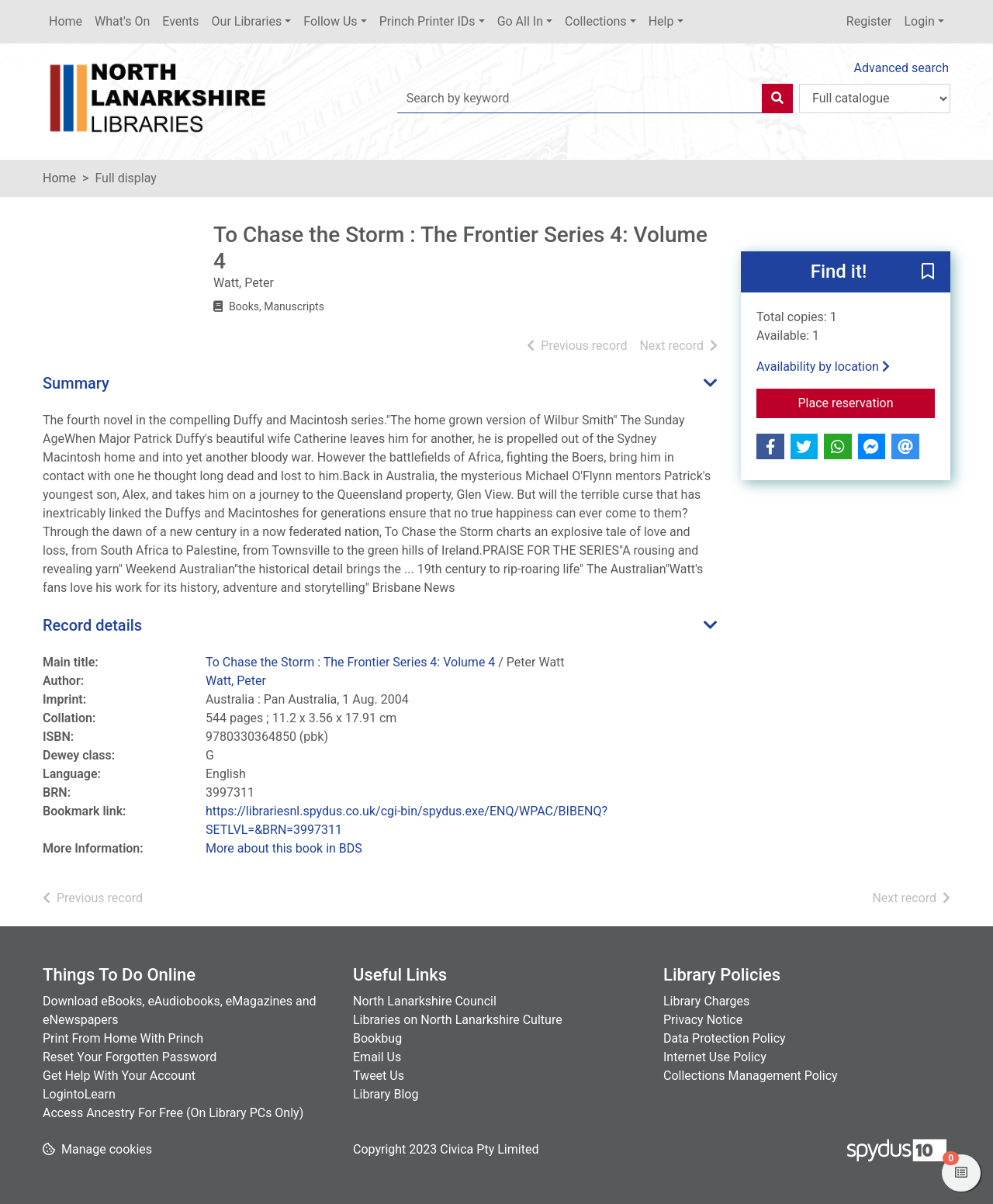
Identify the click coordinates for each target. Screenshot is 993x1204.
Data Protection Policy (724, 1038)
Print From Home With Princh (123, 1038)
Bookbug (377, 1038)
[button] (928, 273)
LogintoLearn (79, 1094)
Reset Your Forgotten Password (129, 1057)
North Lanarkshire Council (424, 1001)
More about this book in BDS (284, 848)
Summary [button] (76, 383)
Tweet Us (378, 1075)
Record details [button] (92, 625)
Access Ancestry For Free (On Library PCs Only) (173, 1112)
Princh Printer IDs (427, 21)
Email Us (377, 1057)
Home (65, 21)
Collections (596, 21)
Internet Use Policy (714, 1057)
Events (180, 21)
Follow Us (330, 21)
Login (919, 21)
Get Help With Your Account (119, 1075)
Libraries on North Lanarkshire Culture (457, 1019)
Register (869, 21)
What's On (122, 21)
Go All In (520, 21)
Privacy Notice (702, 1019)
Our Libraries (247, 21)
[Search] (777, 98)
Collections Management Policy (750, 1075)
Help (661, 21)
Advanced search (901, 68)
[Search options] (874, 98)
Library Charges (706, 1001)
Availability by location (823, 366)
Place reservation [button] (867, 401)
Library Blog (385, 1094)
